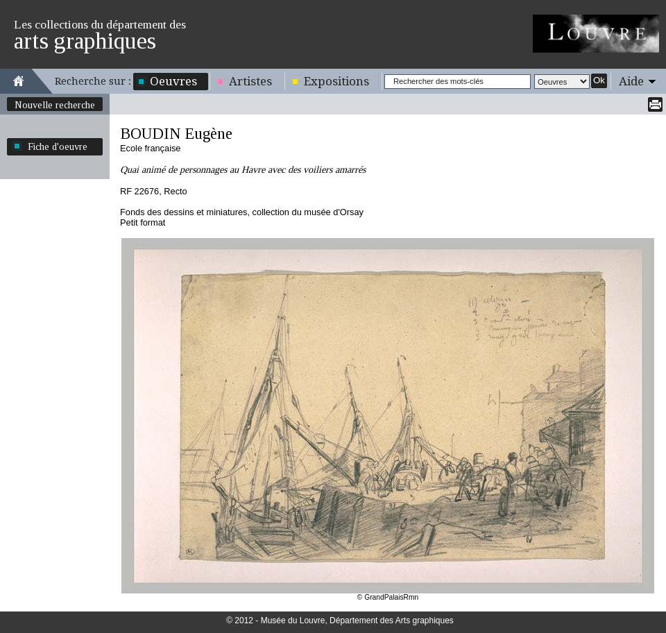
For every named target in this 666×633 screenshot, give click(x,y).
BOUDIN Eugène (176, 133)
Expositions (336, 81)
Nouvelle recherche (55, 104)
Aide (631, 81)
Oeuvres (173, 81)
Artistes (250, 81)
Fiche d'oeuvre (57, 146)
